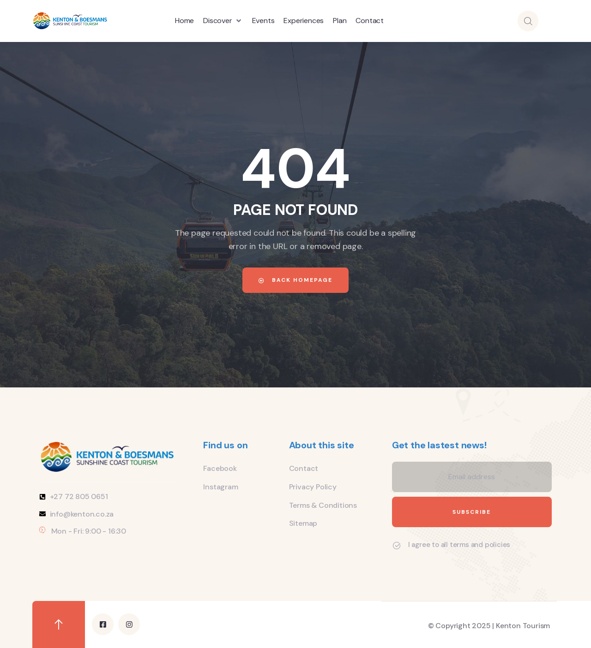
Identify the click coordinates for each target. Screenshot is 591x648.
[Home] (184, 21)
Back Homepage (295, 280)
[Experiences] (303, 21)
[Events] (263, 21)
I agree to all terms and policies (459, 544)
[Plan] (339, 21)
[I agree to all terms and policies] (396, 545)
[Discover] (223, 21)
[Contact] (369, 21)
